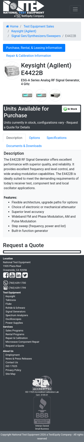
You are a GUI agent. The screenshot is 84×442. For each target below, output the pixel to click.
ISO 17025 (11, 366)
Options (34, 138)
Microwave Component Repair (22, 341)
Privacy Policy (13, 370)
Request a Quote (15, 345)
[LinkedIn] (18, 275)
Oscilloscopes (13, 319)
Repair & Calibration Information (28, 56)
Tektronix (11, 300)
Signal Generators (15, 311)
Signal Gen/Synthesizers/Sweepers (36, 36)
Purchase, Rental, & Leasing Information (34, 48)
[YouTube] (12, 275)
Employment (13, 354)
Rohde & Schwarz (15, 307)
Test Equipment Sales (39, 26)
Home (12, 26)
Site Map (10, 373)
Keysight (10, 296)
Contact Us (12, 362)
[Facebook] (6, 275)
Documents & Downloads (24, 146)
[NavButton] (75, 9)
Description (14, 138)
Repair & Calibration (17, 338)
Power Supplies (14, 322)
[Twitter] (25, 275)
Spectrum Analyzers (17, 315)
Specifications (57, 138)
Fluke (8, 303)
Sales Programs (14, 330)
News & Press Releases (19, 358)
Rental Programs (15, 334)
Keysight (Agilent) (23, 31)
